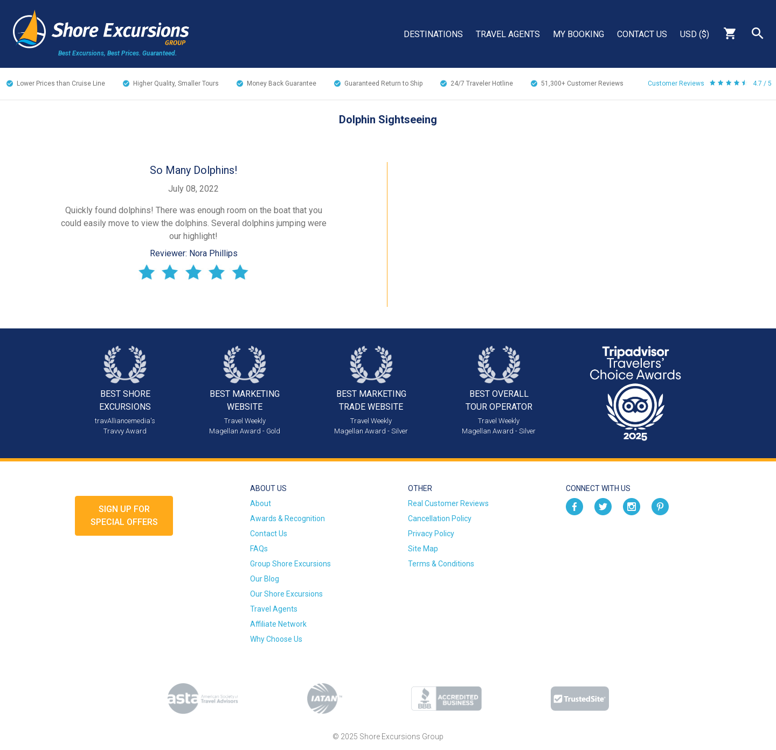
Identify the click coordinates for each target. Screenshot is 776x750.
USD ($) (694, 34)
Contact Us (642, 34)
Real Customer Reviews (448, 503)
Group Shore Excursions (290, 563)
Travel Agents (508, 34)
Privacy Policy (431, 533)
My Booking (578, 34)
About (260, 503)
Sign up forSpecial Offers (124, 515)
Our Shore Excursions (286, 594)
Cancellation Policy (440, 518)
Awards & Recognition (287, 518)
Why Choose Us (276, 639)
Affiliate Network (278, 624)
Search (757, 33)
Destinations (433, 34)
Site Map (423, 548)
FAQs (259, 548)
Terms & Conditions (441, 563)
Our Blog (264, 578)
